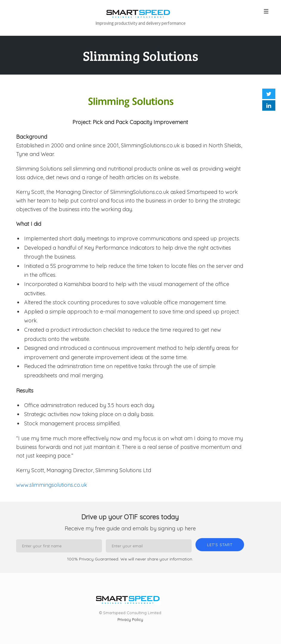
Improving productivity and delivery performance (140, 23)
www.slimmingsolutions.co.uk (51, 484)
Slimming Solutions (140, 56)
